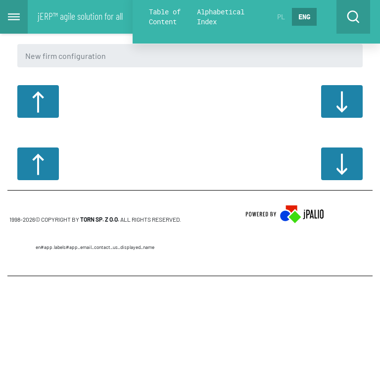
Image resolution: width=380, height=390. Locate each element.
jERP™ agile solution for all (80, 16)
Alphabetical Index (220, 16)
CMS (95, 304)
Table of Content (165, 16)
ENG (304, 16)
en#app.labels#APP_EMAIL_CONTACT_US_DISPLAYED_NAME (95, 247)
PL (281, 16)
